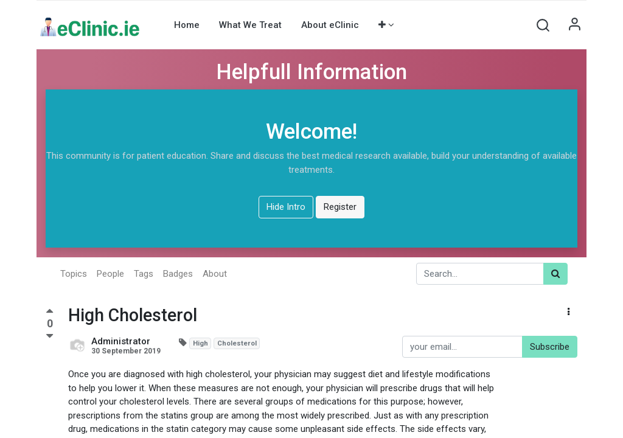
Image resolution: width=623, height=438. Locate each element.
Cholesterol (237, 343)
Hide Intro (285, 206)
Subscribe (549, 346)
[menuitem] (186, 25)
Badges (178, 273)
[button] (386, 25)
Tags (143, 273)
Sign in (574, 25)
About (215, 273)
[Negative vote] (50, 336)
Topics (73, 273)
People (110, 273)
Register (340, 206)
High (200, 343)
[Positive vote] (50, 312)
